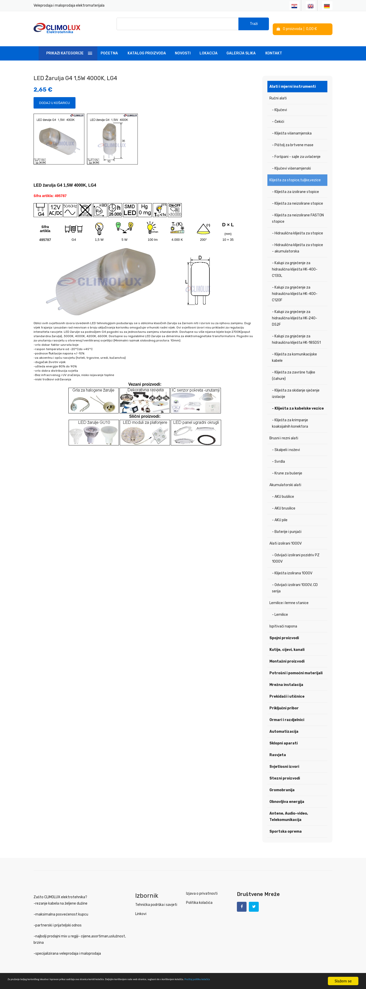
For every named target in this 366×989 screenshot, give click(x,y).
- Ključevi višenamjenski (291, 162)
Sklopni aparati (283, 737)
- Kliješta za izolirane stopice (295, 185)
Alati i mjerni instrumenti (292, 80)
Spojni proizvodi (284, 631)
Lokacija (209, 46)
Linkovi (140, 907)
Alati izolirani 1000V (285, 537)
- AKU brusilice (283, 502)
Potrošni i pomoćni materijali (296, 666)
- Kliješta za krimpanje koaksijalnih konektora (290, 416)
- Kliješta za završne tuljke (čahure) (293, 369)
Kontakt (273, 46)
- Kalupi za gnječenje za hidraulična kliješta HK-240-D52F (294, 311)
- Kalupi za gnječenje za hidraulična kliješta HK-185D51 (296, 332)
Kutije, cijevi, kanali (286, 643)
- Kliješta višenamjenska (292, 127)
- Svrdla (278, 455)
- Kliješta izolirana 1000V (292, 566)
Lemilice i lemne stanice (289, 596)
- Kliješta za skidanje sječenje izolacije (295, 387)
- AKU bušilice (283, 490)
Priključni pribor (284, 701)
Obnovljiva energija (286, 795)
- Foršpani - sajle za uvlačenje (296, 150)
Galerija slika (241, 46)
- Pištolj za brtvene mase (292, 138)
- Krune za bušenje (287, 466)
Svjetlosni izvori (284, 760)
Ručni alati (278, 91)
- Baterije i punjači (286, 525)
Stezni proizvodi (284, 772)
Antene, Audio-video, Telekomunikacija (288, 810)
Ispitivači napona (283, 620)
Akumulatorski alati (285, 478)
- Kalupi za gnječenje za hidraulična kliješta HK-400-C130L (294, 262)
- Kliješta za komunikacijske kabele (294, 351)
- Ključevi (279, 103)
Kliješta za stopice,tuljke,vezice (295, 173)
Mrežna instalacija (286, 678)
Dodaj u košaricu (54, 96)
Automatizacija (283, 725)
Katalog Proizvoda (147, 46)
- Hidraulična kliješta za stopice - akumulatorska (297, 241)
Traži (254, 25)
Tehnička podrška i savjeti (156, 898)
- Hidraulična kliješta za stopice (297, 226)
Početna (109, 46)
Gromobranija (282, 783)
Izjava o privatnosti (202, 887)
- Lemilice (280, 608)
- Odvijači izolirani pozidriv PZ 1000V (295, 551)
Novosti (183, 46)
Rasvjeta (277, 748)
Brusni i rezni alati (283, 431)
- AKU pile (279, 513)
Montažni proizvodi (286, 655)
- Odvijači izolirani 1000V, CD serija (295, 581)
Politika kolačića (199, 896)
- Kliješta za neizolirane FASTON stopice (298, 211)
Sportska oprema (285, 825)
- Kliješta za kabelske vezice (298, 402)
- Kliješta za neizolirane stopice (297, 197)
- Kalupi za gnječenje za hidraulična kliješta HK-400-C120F (294, 287)
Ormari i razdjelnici (286, 713)
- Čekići (278, 115)
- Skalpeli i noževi (286, 443)
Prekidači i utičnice (286, 690)
